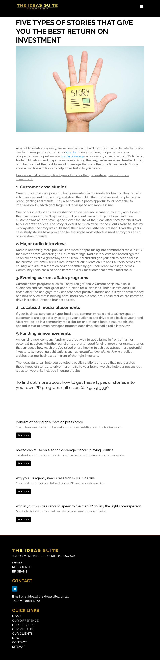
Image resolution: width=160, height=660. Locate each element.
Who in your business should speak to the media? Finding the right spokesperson (78, 506)
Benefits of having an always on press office (49, 422)
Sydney (17, 562)
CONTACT (22, 580)
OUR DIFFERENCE (25, 620)
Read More (23, 435)
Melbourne (22, 567)
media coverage (73, 156)
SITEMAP (18, 646)
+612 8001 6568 (29, 601)
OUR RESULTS (22, 629)
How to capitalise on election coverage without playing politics (64, 450)
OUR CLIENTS (22, 633)
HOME (16, 616)
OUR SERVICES (23, 625)
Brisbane (19, 571)
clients (71, 152)
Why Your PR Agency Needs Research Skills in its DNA (55, 478)
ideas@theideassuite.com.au (48, 596)
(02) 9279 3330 (95, 387)
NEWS (16, 638)
